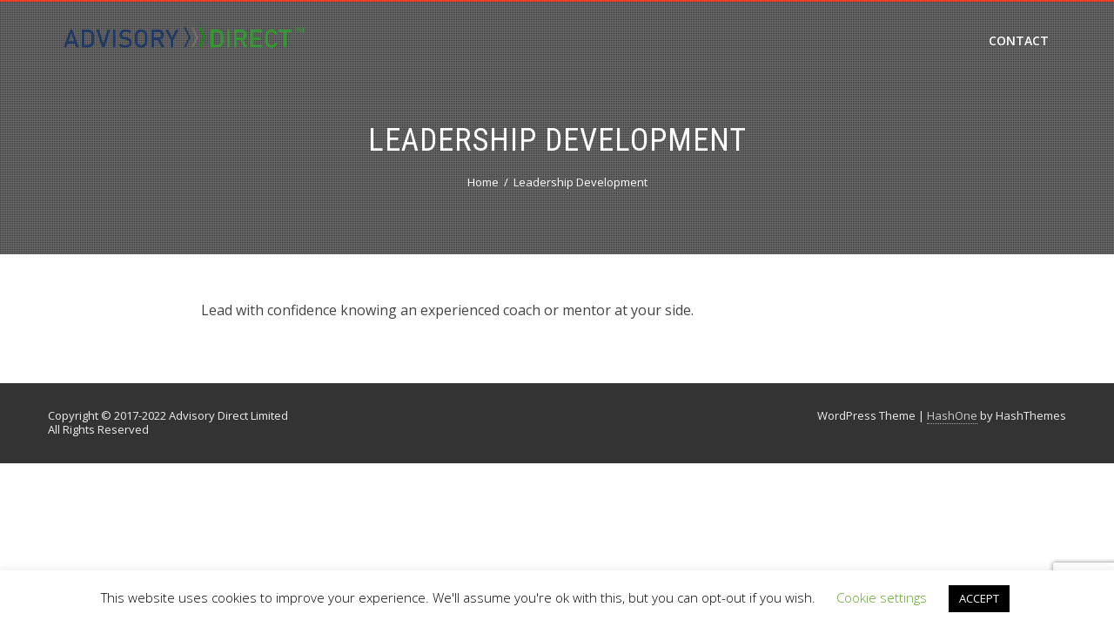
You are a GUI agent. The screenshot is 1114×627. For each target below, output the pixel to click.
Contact (1019, 40)
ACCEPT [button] (979, 598)
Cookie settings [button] (881, 597)
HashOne (952, 415)
